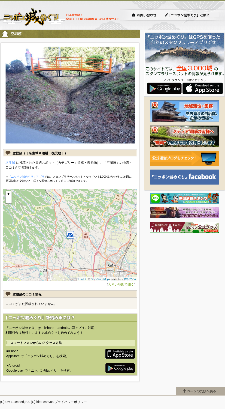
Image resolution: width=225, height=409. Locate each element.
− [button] (8, 200)
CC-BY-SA (130, 279)
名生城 (10, 162)
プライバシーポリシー (71, 402)
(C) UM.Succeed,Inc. (15, 402)
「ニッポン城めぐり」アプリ (26, 176)
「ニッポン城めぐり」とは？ (191, 15)
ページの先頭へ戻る (200, 391)
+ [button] (8, 194)
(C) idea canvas (42, 402)
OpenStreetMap (100, 279)
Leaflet (82, 279)
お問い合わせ (143, 15)
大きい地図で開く (121, 284)
